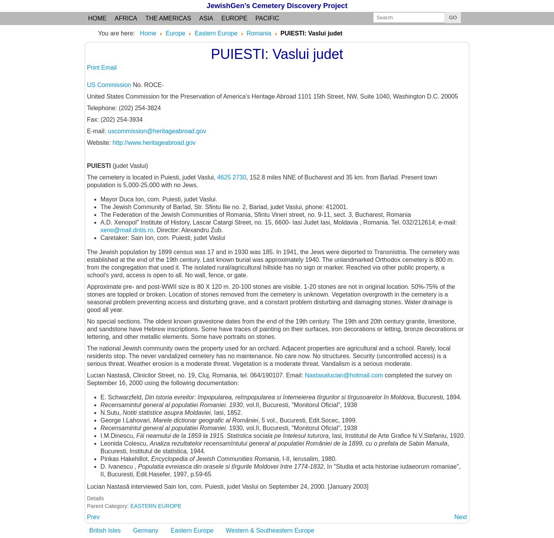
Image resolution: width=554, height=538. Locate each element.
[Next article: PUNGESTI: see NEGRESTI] (460, 517)
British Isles (105, 530)
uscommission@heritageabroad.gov (157, 131)
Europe (234, 18)
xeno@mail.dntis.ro (126, 230)
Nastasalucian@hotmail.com (344, 375)
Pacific (267, 18)
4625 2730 (232, 177)
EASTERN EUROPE (156, 506)
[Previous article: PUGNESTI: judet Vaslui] (93, 517)
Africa (126, 18)
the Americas (168, 18)
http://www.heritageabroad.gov (153, 142)
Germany (146, 530)
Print (94, 67)
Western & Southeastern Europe (270, 530)
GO (453, 17)
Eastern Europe (192, 530)
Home (97, 18)
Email (109, 67)
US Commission (109, 85)
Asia (206, 18)
